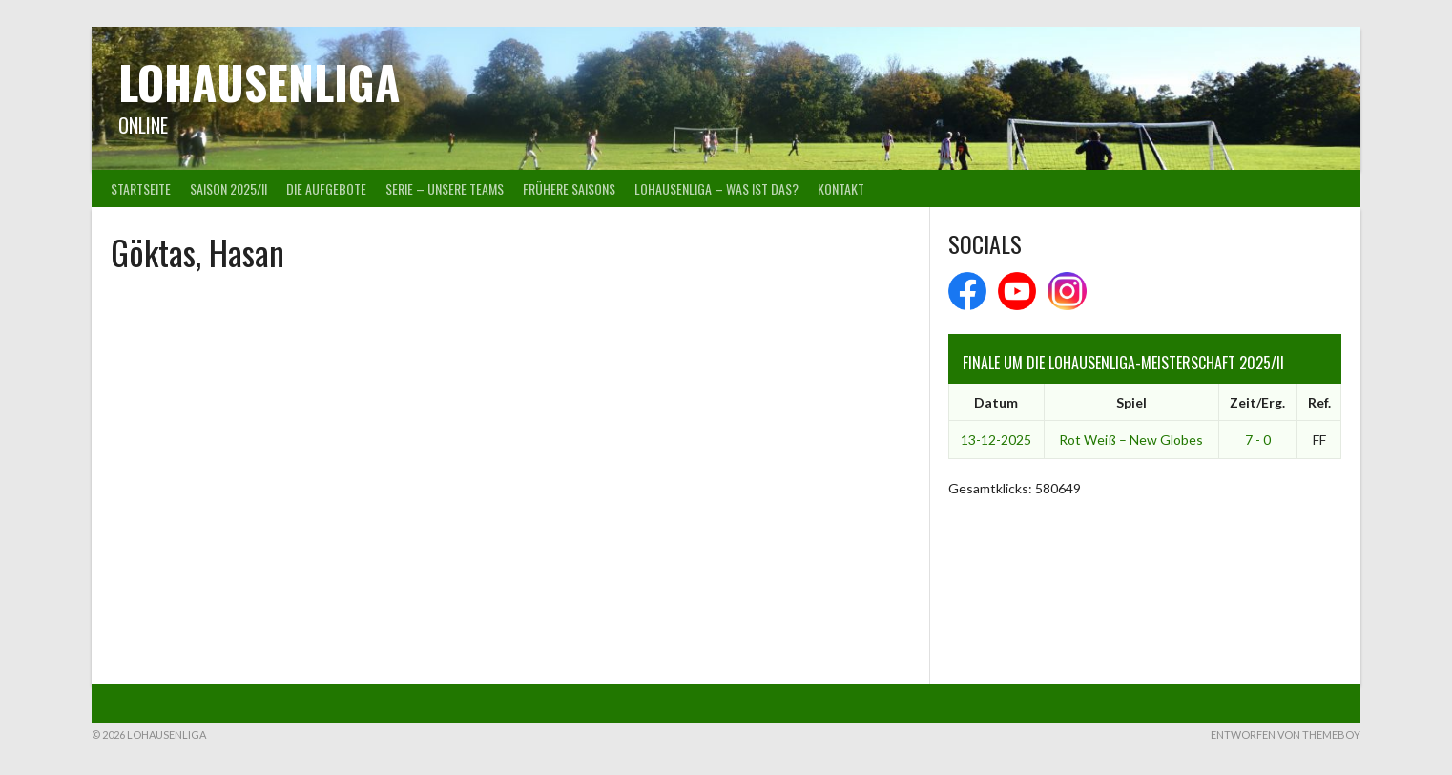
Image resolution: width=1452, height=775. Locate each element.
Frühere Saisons (569, 188)
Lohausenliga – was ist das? (716, 188)
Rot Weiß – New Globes (1131, 439)
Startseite (141, 188)
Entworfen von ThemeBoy (1285, 734)
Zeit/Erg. (1257, 402)
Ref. (1319, 402)
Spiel (1131, 402)
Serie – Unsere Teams (444, 188)
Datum (996, 402)
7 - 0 (1258, 439)
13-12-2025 (996, 439)
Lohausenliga (259, 81)
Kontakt (841, 188)
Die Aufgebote (326, 188)
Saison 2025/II (228, 188)
